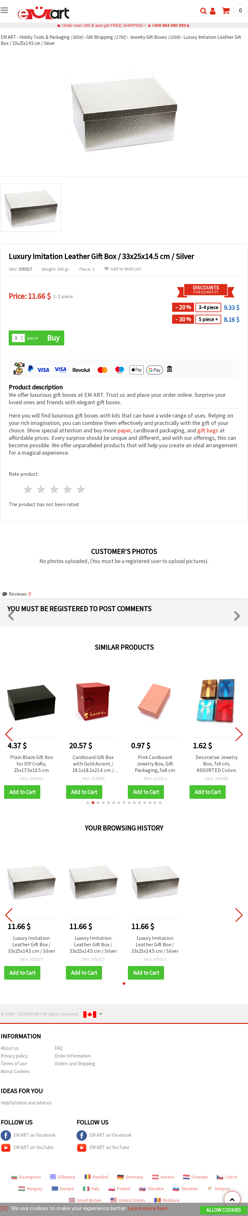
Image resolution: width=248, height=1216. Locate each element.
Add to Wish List (122, 268)
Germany (130, 1177)
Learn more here (148, 1208)
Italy (91, 1188)
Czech (227, 1177)
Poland (119, 1188)
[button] (88, 802)
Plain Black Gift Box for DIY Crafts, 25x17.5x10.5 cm (31, 763)
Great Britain (85, 1200)
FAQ (59, 1048)
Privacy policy (14, 1056)
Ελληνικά (62, 1177)
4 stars (67, 489)
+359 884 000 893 (168, 25)
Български (26, 1177)
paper (124, 430)
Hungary (30, 1188)
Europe (63, 1188)
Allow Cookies (223, 1210)
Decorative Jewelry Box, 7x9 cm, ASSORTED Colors (217, 763)
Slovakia (151, 1188)
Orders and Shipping (75, 1063)
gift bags (207, 430)
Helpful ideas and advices (26, 1103)
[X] (4, 1208)
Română (96, 1177)
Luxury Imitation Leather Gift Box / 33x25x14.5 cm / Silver (31, 944)
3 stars (54, 489)
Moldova (166, 1200)
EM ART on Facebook (28, 1135)
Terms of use (14, 1063)
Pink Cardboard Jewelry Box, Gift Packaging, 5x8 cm (155, 763)
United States (127, 1200)
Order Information (73, 1056)
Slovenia (185, 1188)
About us (10, 1048)
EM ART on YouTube (27, 1148)
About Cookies (15, 1071)
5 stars (81, 489)
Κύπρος (218, 1188)
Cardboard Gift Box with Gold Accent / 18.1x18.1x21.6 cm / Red (93, 764)
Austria (163, 1177)
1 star (28, 489)
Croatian (195, 1177)
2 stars (41, 489)
